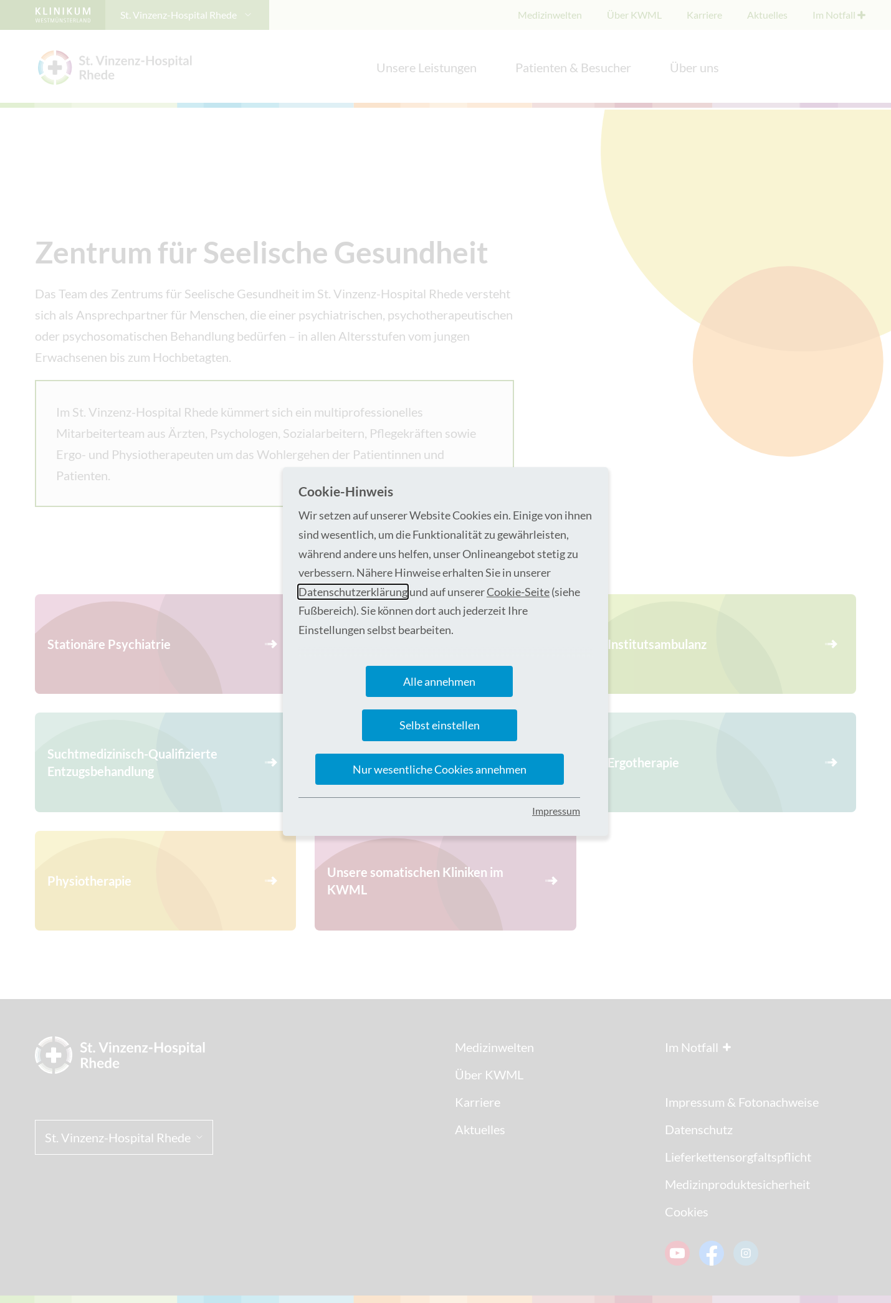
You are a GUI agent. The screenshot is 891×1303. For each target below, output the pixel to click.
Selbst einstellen (439, 725)
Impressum (556, 811)
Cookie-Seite (518, 592)
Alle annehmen (439, 681)
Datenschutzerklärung (352, 592)
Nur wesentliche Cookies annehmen (439, 769)
